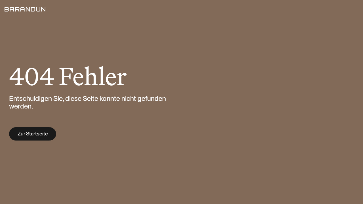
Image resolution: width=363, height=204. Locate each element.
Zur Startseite (33, 133)
